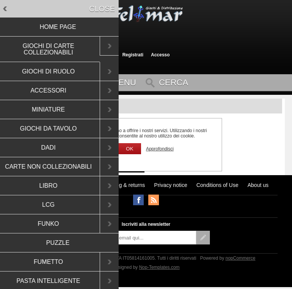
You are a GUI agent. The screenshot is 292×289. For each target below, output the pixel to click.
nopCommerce (240, 258)
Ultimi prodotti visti (45, 185)
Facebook (138, 200)
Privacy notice (170, 185)
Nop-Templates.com (159, 267)
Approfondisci (160, 149)
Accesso (160, 54)
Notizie (84, 185)
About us (258, 185)
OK (129, 149)
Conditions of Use (217, 185)
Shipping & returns (123, 185)
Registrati (132, 54)
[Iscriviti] (139, 237)
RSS (153, 200)
